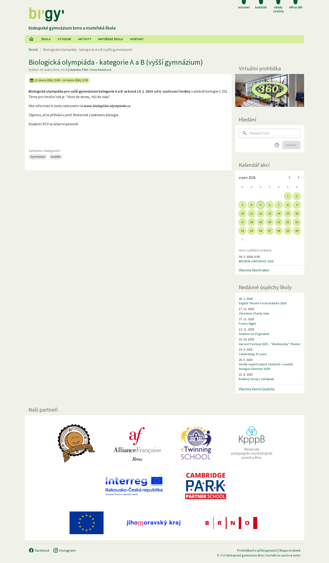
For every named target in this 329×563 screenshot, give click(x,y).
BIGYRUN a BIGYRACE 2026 (256, 261)
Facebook (39, 550)
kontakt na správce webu (283, 555)
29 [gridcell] (287, 230)
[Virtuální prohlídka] (269, 90)
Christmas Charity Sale (254, 313)
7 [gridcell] (278, 205)
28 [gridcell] (278, 230)
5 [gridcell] (260, 205)
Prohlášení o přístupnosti (257, 550)
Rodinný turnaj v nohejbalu (256, 379)
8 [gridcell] (287, 205)
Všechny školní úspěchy (257, 389)
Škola (46, 39)
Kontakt (137, 39)
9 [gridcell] (297, 205)
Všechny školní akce (254, 270)
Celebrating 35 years (253, 354)
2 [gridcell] (297, 196)
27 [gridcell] (269, 230)
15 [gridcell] (287, 213)
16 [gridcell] (296, 213)
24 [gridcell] (242, 230)
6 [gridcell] (269, 205)
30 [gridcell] (296, 230)
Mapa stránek (289, 550)
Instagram (64, 550)
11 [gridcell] (251, 213)
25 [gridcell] (251, 230)
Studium (64, 39)
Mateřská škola (110, 39)
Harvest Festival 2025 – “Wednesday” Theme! (269, 344)
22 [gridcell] (287, 222)
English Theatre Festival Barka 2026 (262, 303)
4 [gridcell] (251, 205)
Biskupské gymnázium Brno (245, 555)
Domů (33, 49)
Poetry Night (247, 324)
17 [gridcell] (242, 222)
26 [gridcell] (260, 230)
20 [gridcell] (269, 222)
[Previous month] (289, 177)
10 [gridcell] (242, 213)
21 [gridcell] (278, 222)
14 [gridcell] (278, 213)
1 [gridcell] (287, 196)
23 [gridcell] (296, 222)
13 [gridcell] (269, 213)
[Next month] (298, 177)
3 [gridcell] (242, 205)
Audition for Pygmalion (254, 334)
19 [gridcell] (260, 222)
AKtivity (84, 39)
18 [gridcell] (251, 222)
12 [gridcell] (260, 213)
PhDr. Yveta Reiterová (96, 70)
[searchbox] (274, 133)
